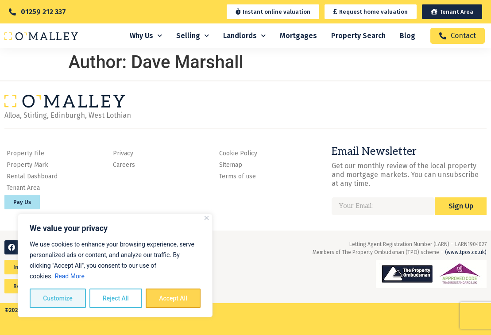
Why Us (146, 35)
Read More (70, 276)
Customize (58, 298)
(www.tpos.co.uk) (466, 252)
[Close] (207, 218)
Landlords (244, 35)
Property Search (358, 35)
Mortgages (298, 35)
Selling (192, 35)
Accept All (173, 298)
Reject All (116, 298)
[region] (115, 265)
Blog (407, 35)
